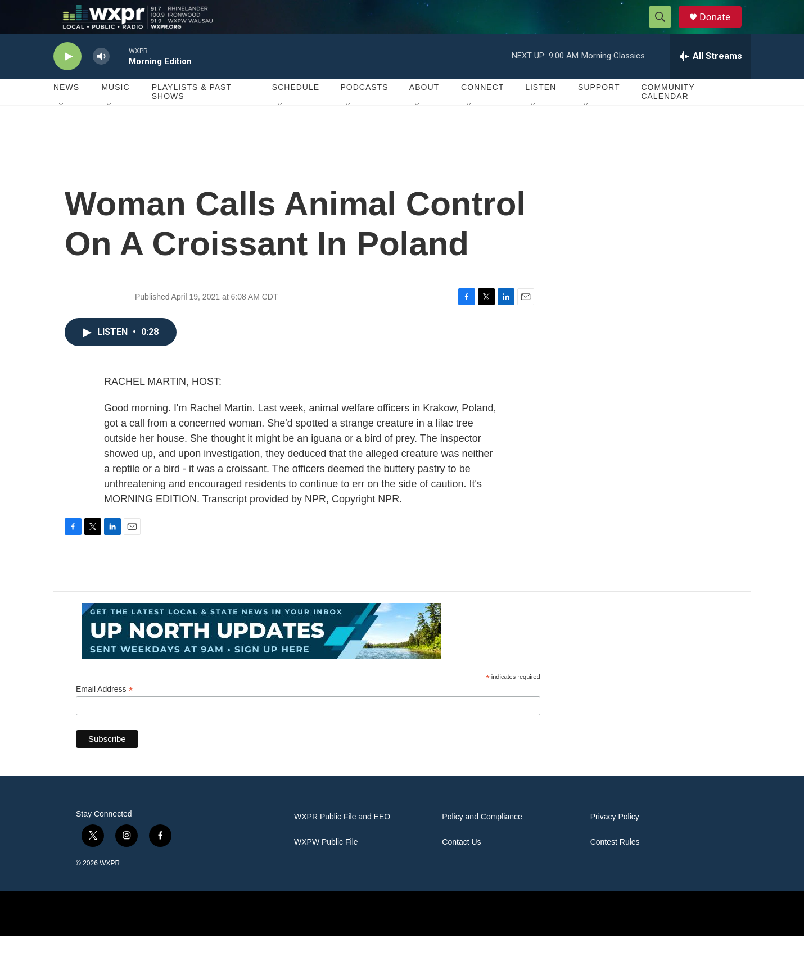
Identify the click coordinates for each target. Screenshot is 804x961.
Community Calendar (667, 117)
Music (115, 112)
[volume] (101, 81)
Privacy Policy (614, 842)
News (66, 112)
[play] (67, 81)
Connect (482, 112)
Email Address (104, 714)
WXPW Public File (326, 867)
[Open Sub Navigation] (61, 130)
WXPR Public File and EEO (342, 842)
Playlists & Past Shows (192, 117)
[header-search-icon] (665, 30)
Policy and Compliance (482, 842)
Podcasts (364, 112)
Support (599, 112)
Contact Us (461, 867)
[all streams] (710, 81)
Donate (721, 29)
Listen (540, 112)
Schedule (295, 112)
